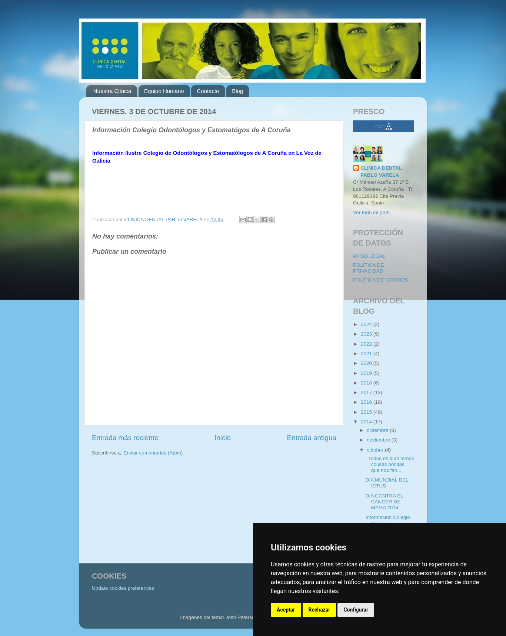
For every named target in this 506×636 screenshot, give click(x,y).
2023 (367, 334)
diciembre (378, 430)
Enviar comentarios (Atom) (153, 453)
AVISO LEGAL (369, 256)
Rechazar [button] (319, 610)
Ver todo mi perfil (371, 212)
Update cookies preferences (123, 588)
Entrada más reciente (125, 438)
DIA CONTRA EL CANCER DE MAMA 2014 (384, 501)
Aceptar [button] (286, 610)
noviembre (379, 440)
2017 (367, 392)
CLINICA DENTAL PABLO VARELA (381, 171)
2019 (367, 373)
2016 (367, 402)
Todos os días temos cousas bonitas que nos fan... (390, 464)
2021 (367, 353)
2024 (367, 324)
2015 (367, 412)
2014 (367, 421)
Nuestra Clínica (112, 91)
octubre (376, 450)
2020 (367, 363)
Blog (237, 91)
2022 (367, 344)
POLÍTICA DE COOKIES (380, 280)
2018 (367, 383)
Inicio (222, 438)
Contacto (208, 91)
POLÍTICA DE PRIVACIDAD (368, 268)
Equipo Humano (164, 91)
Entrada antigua (311, 438)
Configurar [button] (355, 610)
